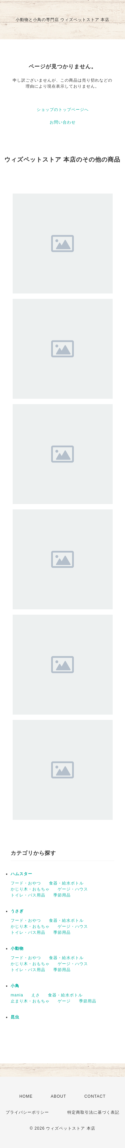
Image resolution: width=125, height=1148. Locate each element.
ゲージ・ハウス (73, 889)
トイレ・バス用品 (28, 895)
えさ (35, 995)
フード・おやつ (26, 883)
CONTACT (95, 1096)
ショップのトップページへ (63, 109)
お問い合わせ (63, 122)
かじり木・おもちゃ (30, 889)
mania (17, 995)
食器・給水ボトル (66, 883)
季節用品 (62, 895)
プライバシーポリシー (27, 1112)
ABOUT (58, 1096)
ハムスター (21, 873)
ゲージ (64, 1001)
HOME (26, 1096)
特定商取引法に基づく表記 (93, 1112)
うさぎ (17, 911)
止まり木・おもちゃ (30, 1001)
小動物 (17, 948)
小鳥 (15, 985)
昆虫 (15, 1017)
